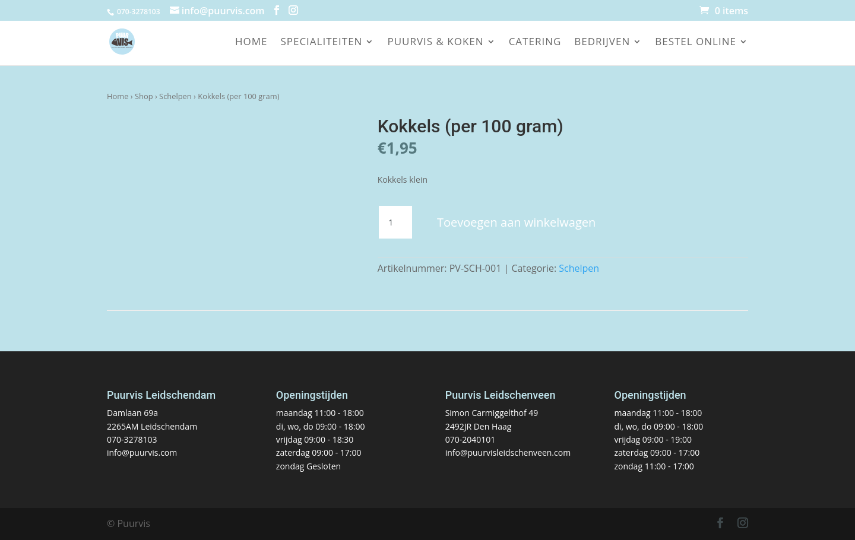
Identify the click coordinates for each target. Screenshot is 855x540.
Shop (144, 96)
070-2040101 (470, 439)
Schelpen (175, 96)
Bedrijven (602, 42)
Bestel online (695, 42)
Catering (535, 42)
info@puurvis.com (142, 452)
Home (251, 42)
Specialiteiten (321, 42)
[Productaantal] (395, 222)
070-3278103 (132, 439)
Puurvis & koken (435, 42)
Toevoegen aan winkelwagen (516, 222)
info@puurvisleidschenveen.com (508, 452)
